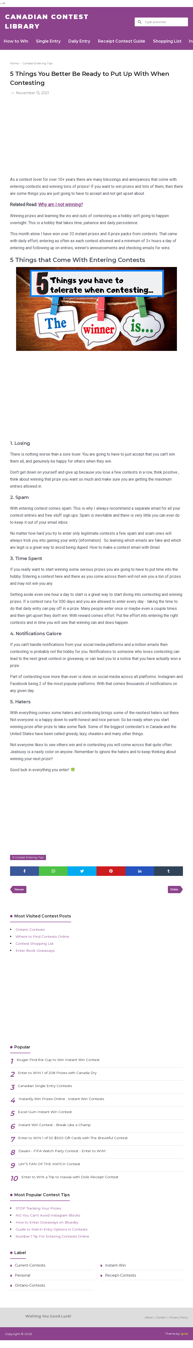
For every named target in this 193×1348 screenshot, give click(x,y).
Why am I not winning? (60, 207)
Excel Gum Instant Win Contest (49, 1117)
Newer (20, 894)
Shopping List (177, 44)
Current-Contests (29, 1271)
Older (173, 894)
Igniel (184, 1341)
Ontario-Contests (29, 1293)
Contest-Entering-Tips (31, 860)
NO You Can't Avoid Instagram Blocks (53, 1220)
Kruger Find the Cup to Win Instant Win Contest (65, 1065)
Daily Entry (85, 44)
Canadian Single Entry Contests (49, 1091)
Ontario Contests (33, 934)
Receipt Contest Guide (129, 44)
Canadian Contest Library (54, 23)
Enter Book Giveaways (38, 955)
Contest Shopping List (38, 948)
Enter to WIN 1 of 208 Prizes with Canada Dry (63, 1078)
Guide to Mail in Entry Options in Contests (57, 1234)
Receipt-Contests (120, 1282)
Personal (22, 1282)
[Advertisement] (96, 137)
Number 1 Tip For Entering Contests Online (59, 1241)
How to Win (17, 44)
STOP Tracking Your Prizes (43, 1213)
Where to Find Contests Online (47, 941)
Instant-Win (115, 1271)
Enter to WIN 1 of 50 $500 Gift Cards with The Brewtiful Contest (82, 1143)
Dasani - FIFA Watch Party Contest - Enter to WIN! (68, 1156)
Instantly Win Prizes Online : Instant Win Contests (68, 1104)
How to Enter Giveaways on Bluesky (52, 1227)
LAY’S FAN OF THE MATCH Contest (53, 1169)
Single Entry (51, 44)
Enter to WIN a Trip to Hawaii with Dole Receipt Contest (77, 1182)
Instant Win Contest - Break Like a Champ (60, 1130)
